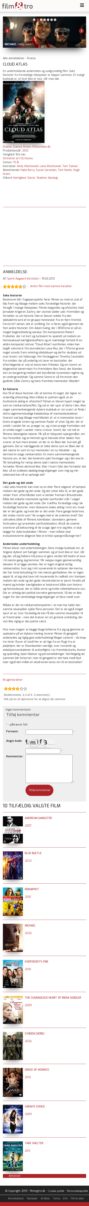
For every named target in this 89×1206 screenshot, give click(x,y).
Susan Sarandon (46, 170)
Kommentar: (14, 756)
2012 (25, 150)
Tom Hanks (65, 170)
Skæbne (42, 178)
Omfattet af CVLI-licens (18, 158)
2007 (28, 826)
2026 (28, 933)
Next (81, 31)
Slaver (31, 178)
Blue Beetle (33, 853)
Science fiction (22, 147)
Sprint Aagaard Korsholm (23, 279)
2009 (28, 1005)
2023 (28, 861)
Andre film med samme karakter (51, 286)
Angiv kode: (14, 741)
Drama (7, 147)
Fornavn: (12, 731)
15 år (16, 162)
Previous (7, 31)
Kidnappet (32, 889)
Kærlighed (19, 178)
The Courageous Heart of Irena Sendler (53, 998)
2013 (28, 1077)
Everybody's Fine (36, 962)
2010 (28, 897)
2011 (27, 1151)
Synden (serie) (34, 1033)
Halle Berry (28, 170)
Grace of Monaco (37, 1070)
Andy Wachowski (28, 166)
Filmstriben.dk (41, 147)
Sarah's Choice (35, 1106)
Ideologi (53, 178)
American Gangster (38, 818)
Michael (30, 925)
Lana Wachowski (50, 166)
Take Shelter (34, 1143)
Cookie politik (56, 1191)
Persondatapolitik (77, 1191)
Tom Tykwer (70, 166)
